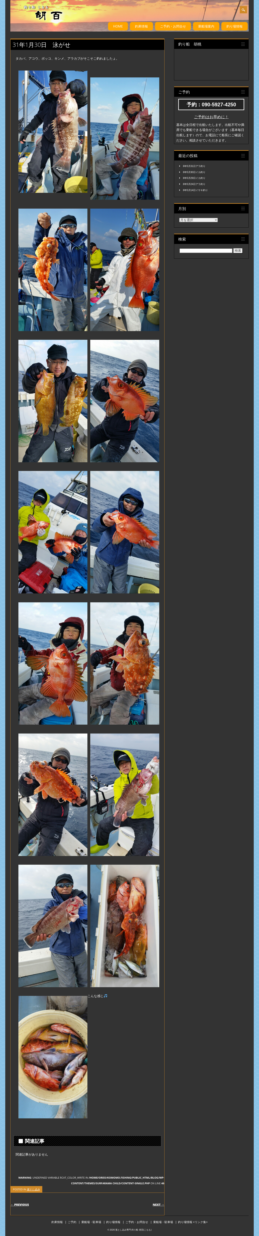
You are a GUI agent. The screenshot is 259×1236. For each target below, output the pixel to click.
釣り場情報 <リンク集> (193, 1222)
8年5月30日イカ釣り (194, 172)
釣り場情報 (234, 26)
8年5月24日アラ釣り (194, 184)
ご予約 (72, 1222)
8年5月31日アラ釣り (194, 166)
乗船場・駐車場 (91, 1222)
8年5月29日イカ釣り (194, 178)
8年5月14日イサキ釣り (195, 190)
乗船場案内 (206, 26)
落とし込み (33, 1189)
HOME (118, 26)
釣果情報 (141, 26)
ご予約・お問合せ (173, 26)
